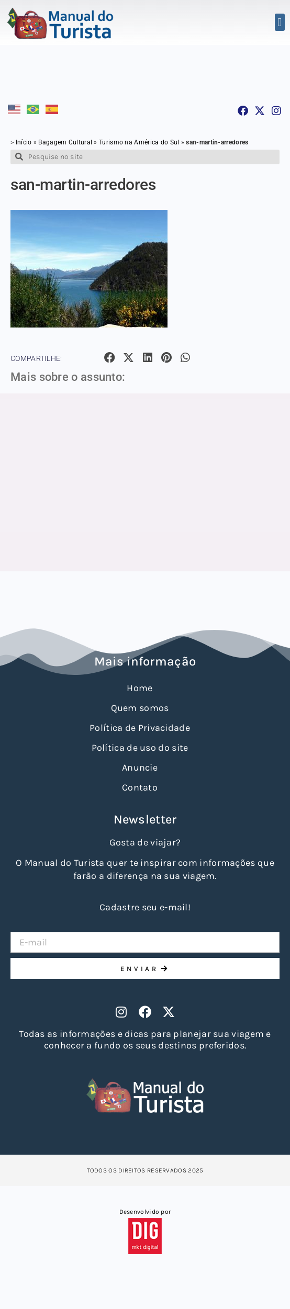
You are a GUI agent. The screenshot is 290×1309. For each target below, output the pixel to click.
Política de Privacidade (140, 728)
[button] (280, 22)
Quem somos (140, 708)
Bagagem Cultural (65, 142)
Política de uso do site (140, 747)
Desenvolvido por (145, 1211)
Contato (140, 787)
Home (139, 688)
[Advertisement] (145, 482)
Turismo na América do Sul (139, 142)
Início (24, 142)
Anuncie (140, 767)
